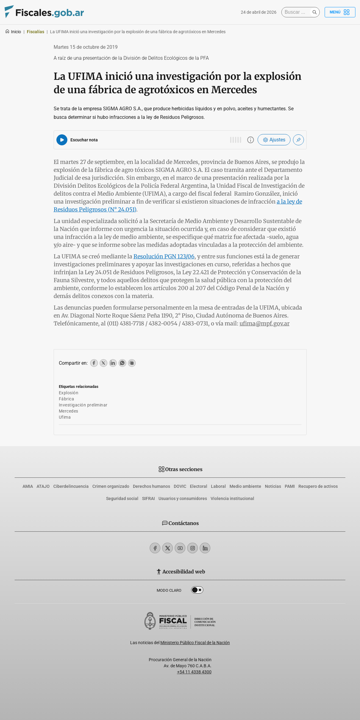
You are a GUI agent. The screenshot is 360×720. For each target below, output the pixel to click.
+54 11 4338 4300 (194, 671)
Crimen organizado (110, 486)
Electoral (198, 486)
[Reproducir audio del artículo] (61, 139)
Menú (340, 12)
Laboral (218, 486)
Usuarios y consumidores (183, 498)
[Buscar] (297, 12)
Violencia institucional (232, 498)
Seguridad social (122, 498)
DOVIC (180, 486)
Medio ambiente (245, 486)
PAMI (290, 486)
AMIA (28, 486)
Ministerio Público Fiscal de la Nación (195, 642)
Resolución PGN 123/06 (164, 256)
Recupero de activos (318, 486)
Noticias (273, 486)
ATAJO (43, 486)
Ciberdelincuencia (71, 486)
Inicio (13, 31)
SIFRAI (148, 498)
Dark (197, 591)
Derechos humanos (151, 486)
